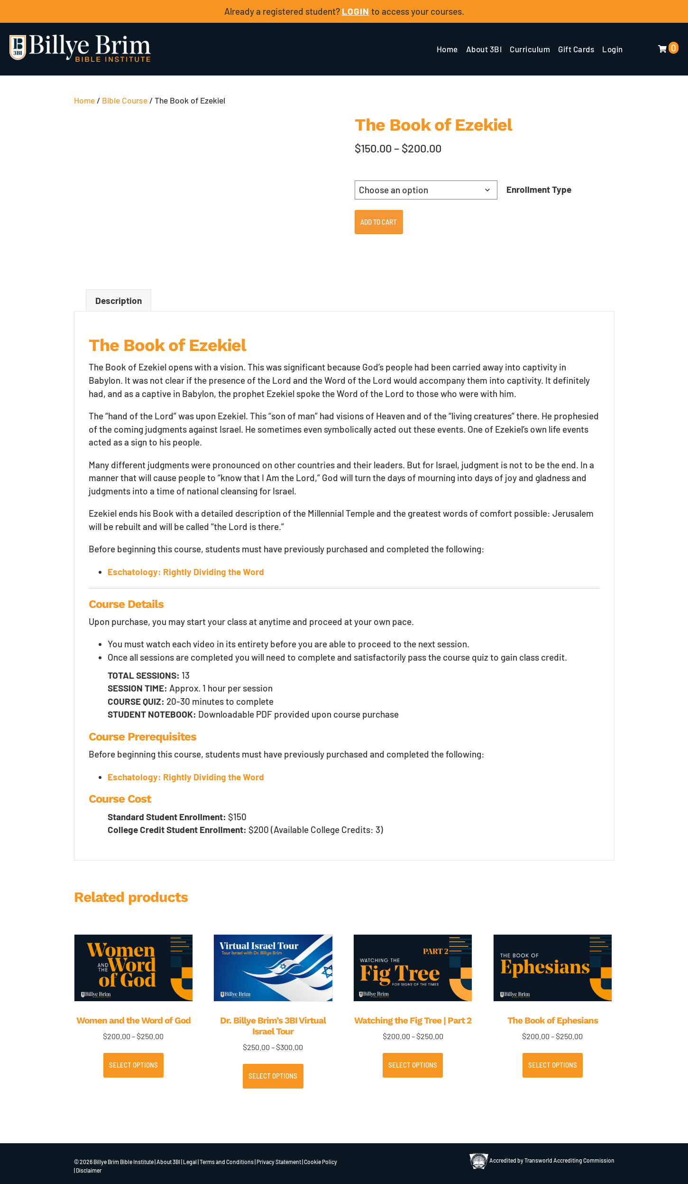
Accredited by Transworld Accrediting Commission (542, 1160)
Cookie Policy (320, 1161)
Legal (190, 1161)
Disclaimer (88, 1170)
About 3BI (484, 49)
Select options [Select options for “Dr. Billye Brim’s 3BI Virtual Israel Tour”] (272, 1075)
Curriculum (530, 49)
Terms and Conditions (227, 1161)
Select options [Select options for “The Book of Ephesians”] (552, 1065)
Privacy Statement (279, 1161)
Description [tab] (118, 300)
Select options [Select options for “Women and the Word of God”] (133, 1065)
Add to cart (378, 222)
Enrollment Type (538, 189)
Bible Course (124, 100)
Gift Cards (576, 49)
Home (447, 49)
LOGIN (355, 11)
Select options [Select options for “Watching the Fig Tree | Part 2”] (412, 1065)
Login (612, 49)
